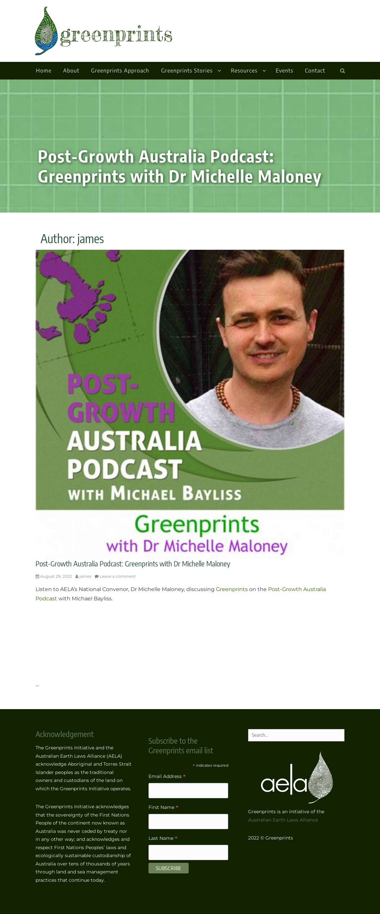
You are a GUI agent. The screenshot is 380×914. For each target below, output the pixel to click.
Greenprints (232, 589)
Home (43, 70)
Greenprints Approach (120, 70)
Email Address (167, 777)
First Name (163, 808)
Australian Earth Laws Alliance (283, 820)
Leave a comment (118, 576)
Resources (244, 70)
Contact (315, 70)
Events (284, 70)
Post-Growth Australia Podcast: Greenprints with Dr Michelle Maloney (133, 563)
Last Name (162, 839)
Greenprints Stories (187, 70)
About (71, 70)
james (85, 576)
